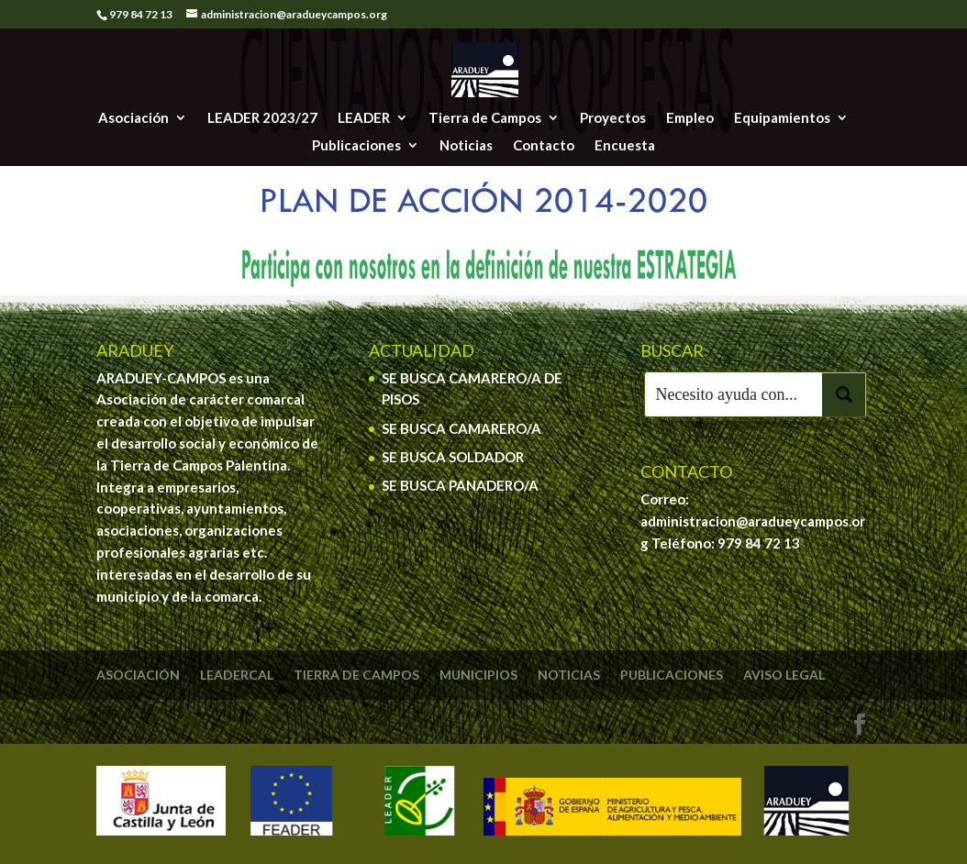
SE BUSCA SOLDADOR (453, 457)
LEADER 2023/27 (262, 118)
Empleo (690, 118)
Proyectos (613, 118)
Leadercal (236, 674)
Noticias (466, 145)
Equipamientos (782, 118)
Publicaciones (356, 145)
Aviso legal (784, 674)
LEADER (364, 118)
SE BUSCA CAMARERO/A (461, 428)
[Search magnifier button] (844, 394)
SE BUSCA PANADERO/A (460, 485)
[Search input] (734, 394)
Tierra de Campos (484, 118)
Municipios (478, 674)
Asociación (133, 118)
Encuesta (625, 145)
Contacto (543, 145)
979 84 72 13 (758, 543)
